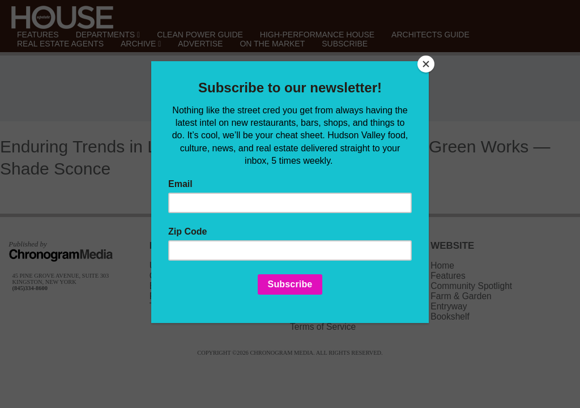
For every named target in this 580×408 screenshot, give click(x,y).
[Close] (425, 64)
